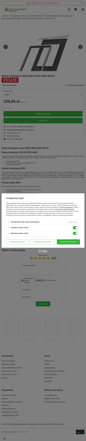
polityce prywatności (66, 207)
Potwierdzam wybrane (17, 242)
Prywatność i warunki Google (64, 209)
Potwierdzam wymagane (42, 242)
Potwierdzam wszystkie (68, 242)
